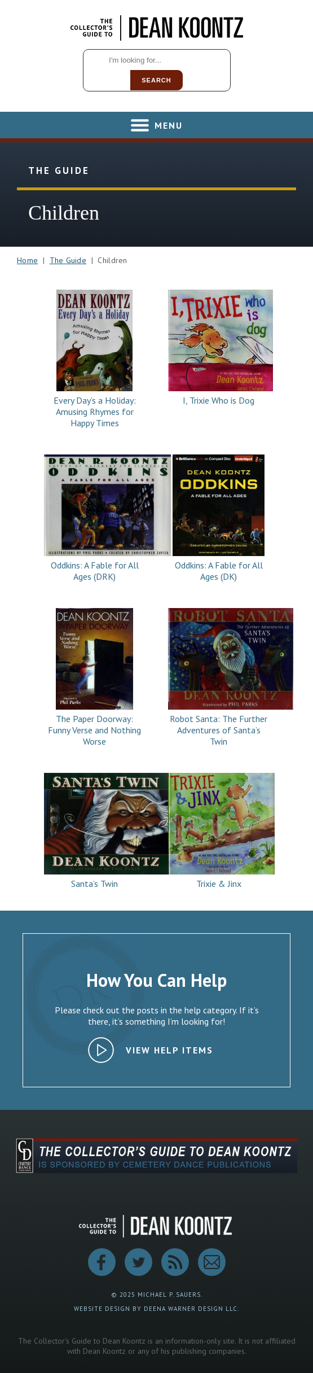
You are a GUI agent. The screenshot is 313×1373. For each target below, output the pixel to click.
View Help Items (169, 1050)
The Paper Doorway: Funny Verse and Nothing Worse (94, 730)
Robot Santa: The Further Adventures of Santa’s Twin (218, 730)
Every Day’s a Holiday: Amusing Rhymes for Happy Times (95, 411)
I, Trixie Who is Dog (218, 400)
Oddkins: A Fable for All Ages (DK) (219, 570)
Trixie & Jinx (218, 883)
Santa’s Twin (94, 883)
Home (27, 260)
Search (156, 80)
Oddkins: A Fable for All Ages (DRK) (95, 570)
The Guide (68, 260)
